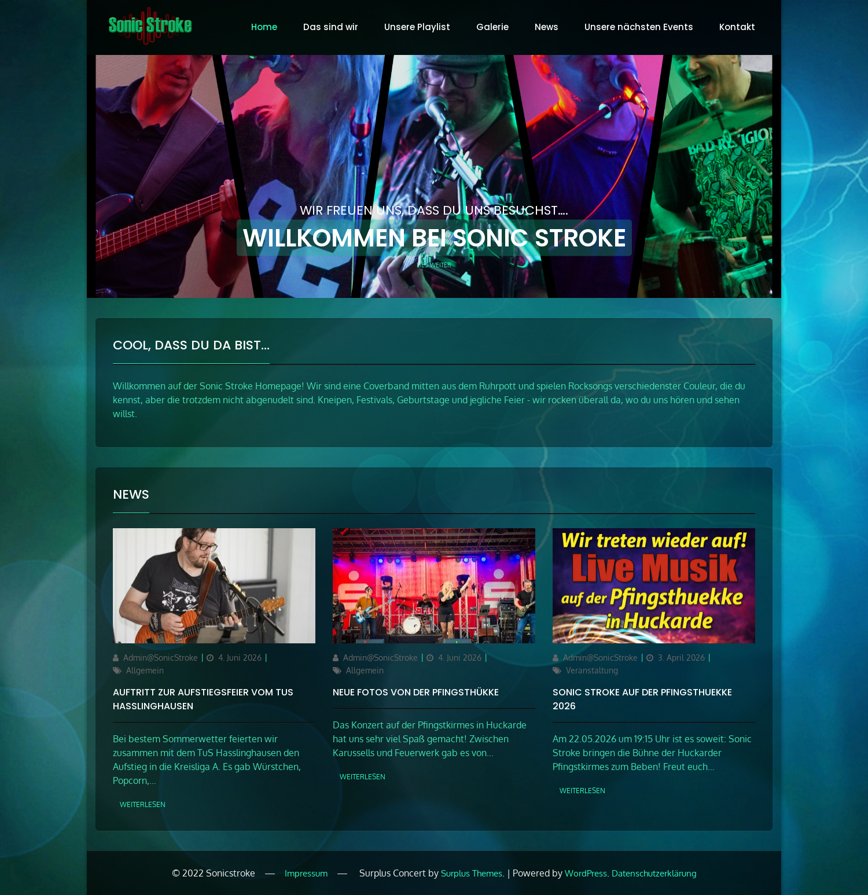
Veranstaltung (592, 670)
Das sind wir (330, 27)
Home (264, 27)
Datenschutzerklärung (654, 873)
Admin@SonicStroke (160, 657)
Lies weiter (434, 264)
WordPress (586, 873)
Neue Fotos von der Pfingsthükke (416, 692)
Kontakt (737, 27)
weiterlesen (142, 804)
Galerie (492, 27)
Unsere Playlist (417, 27)
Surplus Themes (471, 873)
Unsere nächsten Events (638, 27)
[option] (434, 176)
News (546, 27)
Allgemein (145, 670)
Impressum (306, 873)
